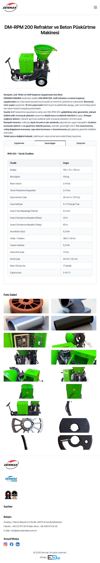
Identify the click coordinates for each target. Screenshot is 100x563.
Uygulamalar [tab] (19, 143)
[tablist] (50, 143)
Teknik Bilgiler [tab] (50, 143)
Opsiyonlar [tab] (81, 143)
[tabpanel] (50, 215)
